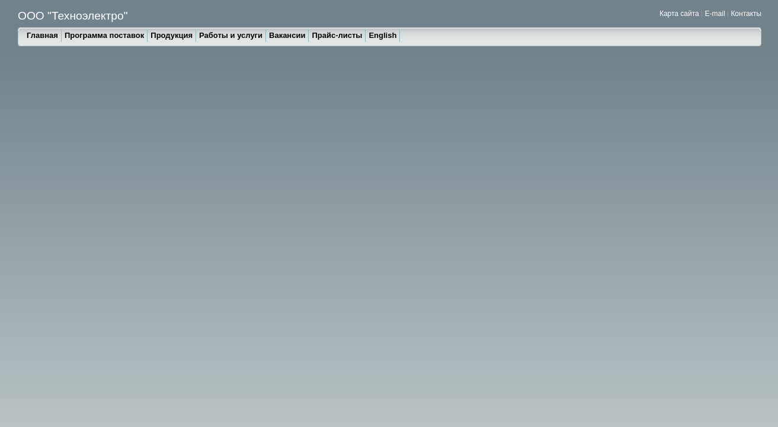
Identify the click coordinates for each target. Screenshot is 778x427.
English (382, 35)
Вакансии (287, 35)
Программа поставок (104, 35)
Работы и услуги (230, 35)
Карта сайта (679, 13)
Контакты (746, 13)
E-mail (715, 13)
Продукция (172, 35)
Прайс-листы (337, 35)
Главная (42, 35)
